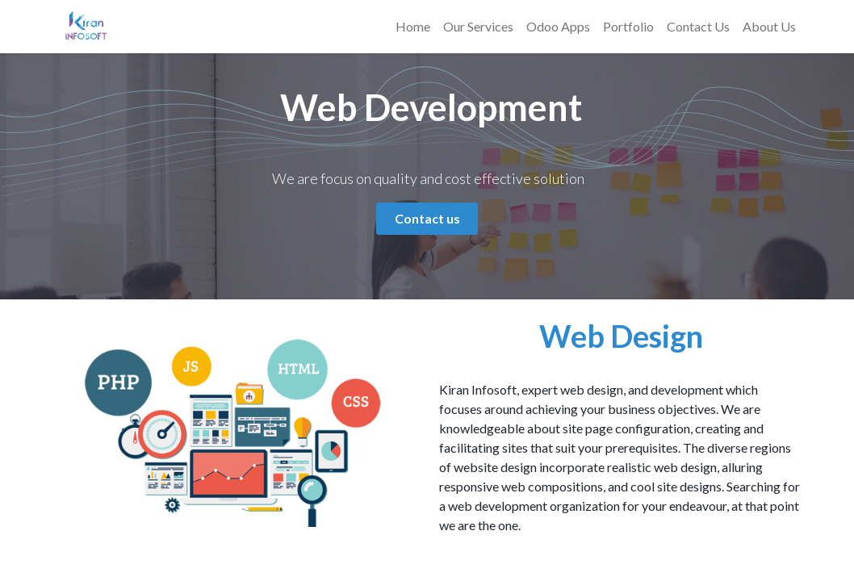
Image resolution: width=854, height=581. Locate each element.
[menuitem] (413, 26)
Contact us (427, 218)
